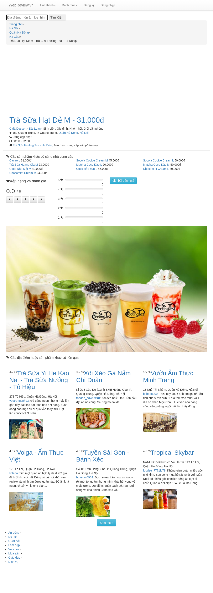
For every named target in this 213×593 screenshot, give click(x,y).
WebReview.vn (21, 5)
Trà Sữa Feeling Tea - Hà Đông (33, 145)
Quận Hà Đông (68, 132)
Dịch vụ (13, 561)
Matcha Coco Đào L (89, 164)
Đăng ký (89, 5)
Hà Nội (84, 132)
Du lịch (12, 536)
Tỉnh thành (48, 5)
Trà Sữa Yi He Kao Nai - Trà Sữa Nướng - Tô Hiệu (39, 380)
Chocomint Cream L (156, 168)
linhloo (13, 473)
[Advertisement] (106, 78)
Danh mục (70, 5)
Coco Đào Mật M (20, 168)
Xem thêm (106, 522)
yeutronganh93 (19, 400)
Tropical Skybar (172, 452)
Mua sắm (14, 553)
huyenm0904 (84, 477)
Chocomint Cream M (22, 173)
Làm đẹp (14, 545)
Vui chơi (13, 549)
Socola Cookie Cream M (92, 160)
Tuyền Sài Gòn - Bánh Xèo (102, 456)
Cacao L (14, 160)
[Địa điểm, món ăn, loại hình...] (27, 17)
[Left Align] (9, 199)
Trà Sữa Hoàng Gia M (23, 164)
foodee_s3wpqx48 (88, 398)
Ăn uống (13, 532)
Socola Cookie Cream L (158, 160)
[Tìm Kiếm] (57, 17)
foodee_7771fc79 (154, 470)
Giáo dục (14, 557)
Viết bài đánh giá (123, 180)
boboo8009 (150, 393)
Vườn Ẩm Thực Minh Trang (168, 376)
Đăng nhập (108, 5)
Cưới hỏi (14, 541)
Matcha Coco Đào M (156, 164)
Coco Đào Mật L (86, 168)
